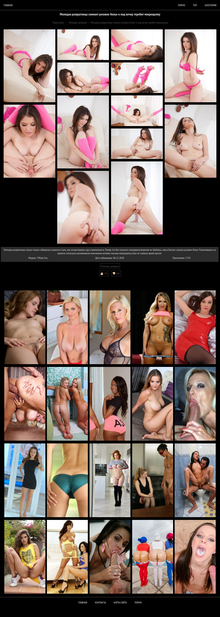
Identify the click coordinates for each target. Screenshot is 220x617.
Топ (195, 5)
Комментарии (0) (11, 278)
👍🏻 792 (104, 273)
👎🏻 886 (116, 273)
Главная (8, 5)
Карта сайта (120, 602)
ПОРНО (138, 602)
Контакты (100, 602)
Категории (210, 5)
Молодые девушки (110, 266)
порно (181, 5)
